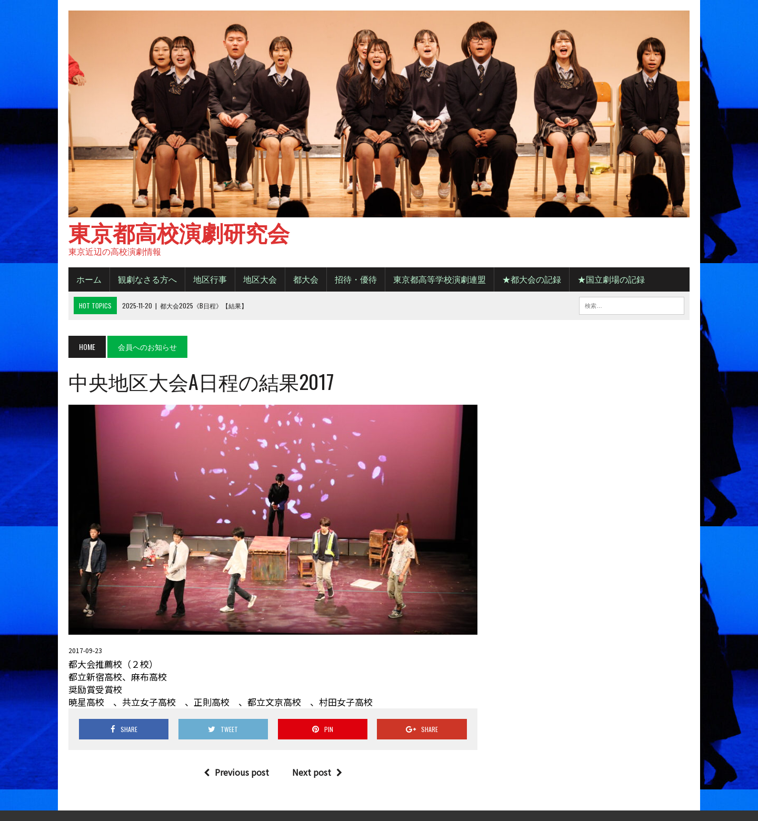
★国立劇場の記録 (611, 279)
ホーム (89, 279)
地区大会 (260, 279)
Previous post (236, 772)
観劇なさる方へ (147, 279)
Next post (317, 772)
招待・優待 (356, 279)
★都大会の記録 (531, 279)
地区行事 (210, 279)
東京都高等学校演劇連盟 (439, 279)
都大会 (305, 279)
